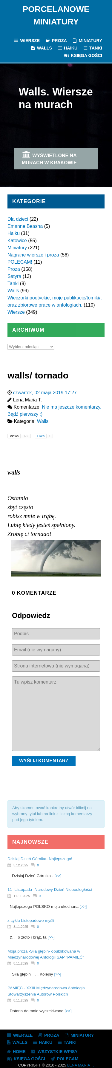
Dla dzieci (17, 219)
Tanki (13, 283)
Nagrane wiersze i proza (33, 254)
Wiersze (16, 312)
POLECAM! (19, 262)
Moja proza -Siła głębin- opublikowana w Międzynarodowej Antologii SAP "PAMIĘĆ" (45, 954)
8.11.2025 (20, 926)
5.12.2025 (20, 865)
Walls (13, 290)
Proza (13, 269)
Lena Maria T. (80, 1065)
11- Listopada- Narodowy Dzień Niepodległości (49, 889)
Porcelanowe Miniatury (56, 15)
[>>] (57, 876)
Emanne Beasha (25, 226)
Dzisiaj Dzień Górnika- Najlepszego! (39, 859)
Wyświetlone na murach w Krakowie (49, 158)
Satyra (14, 276)
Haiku (13, 233)
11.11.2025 (21, 896)
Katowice (17, 240)
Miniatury (17, 247)
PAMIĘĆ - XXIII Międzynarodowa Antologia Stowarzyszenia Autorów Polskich (46, 991)
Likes (45, 436)
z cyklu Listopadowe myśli (30, 920)
